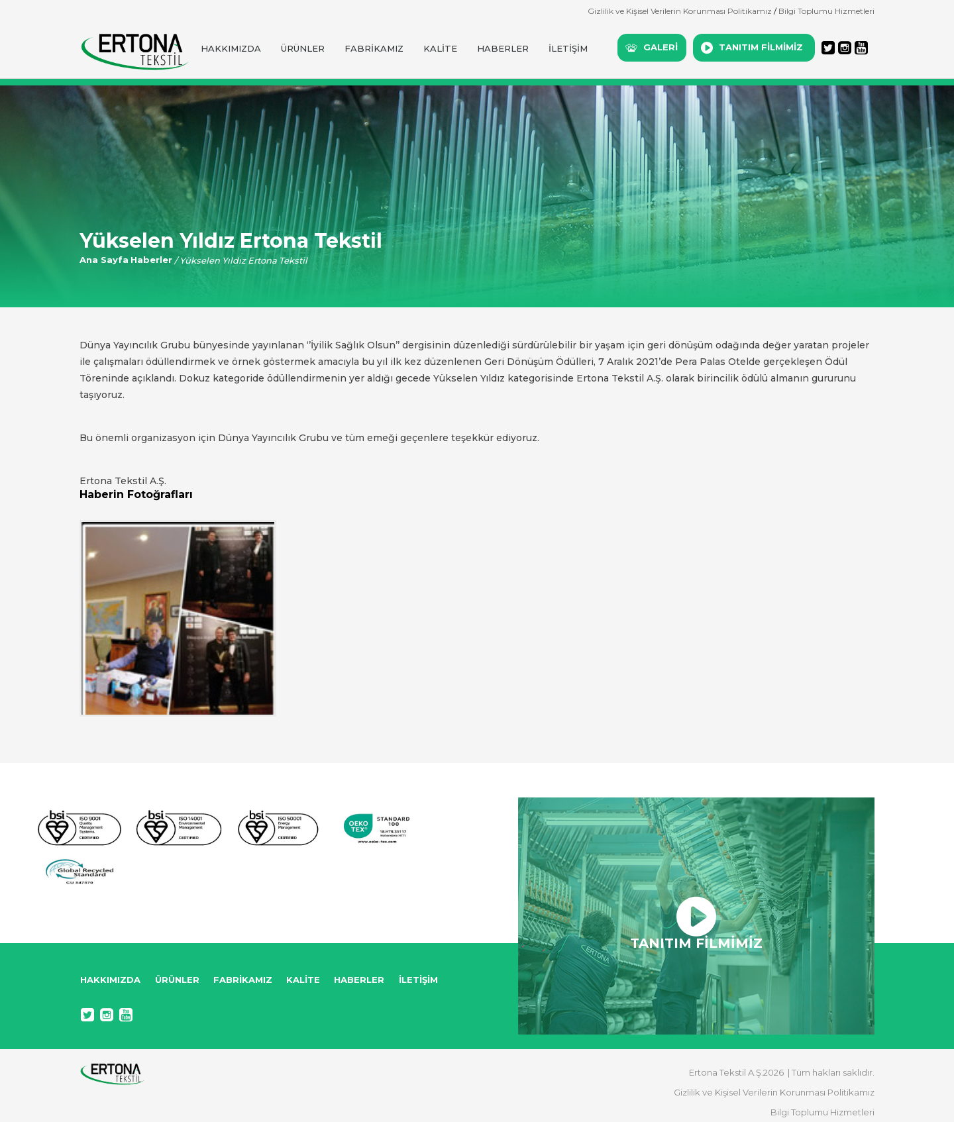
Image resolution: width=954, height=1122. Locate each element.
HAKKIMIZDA (231, 48)
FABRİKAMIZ (373, 48)
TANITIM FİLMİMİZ (761, 47)
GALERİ (660, 47)
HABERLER (503, 48)
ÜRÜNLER (303, 48)
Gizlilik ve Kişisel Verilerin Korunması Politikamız (680, 11)
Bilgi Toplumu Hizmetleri (826, 11)
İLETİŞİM (568, 48)
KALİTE (440, 48)
